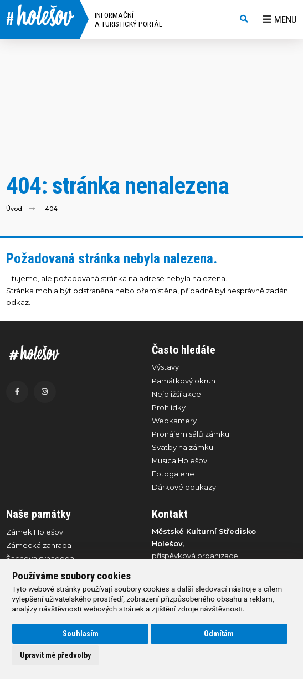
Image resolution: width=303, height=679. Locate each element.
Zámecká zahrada (38, 545)
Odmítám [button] (219, 633)
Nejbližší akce (176, 394)
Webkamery (174, 420)
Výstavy (165, 366)
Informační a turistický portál (128, 19)
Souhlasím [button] (81, 633)
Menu (280, 19)
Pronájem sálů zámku (190, 433)
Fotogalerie (173, 473)
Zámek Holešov (34, 531)
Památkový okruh (183, 380)
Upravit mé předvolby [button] (55, 655)
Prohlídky (169, 407)
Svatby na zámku (182, 447)
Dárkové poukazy (184, 487)
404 (51, 208)
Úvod (14, 208)
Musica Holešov (179, 460)
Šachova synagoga (40, 558)
